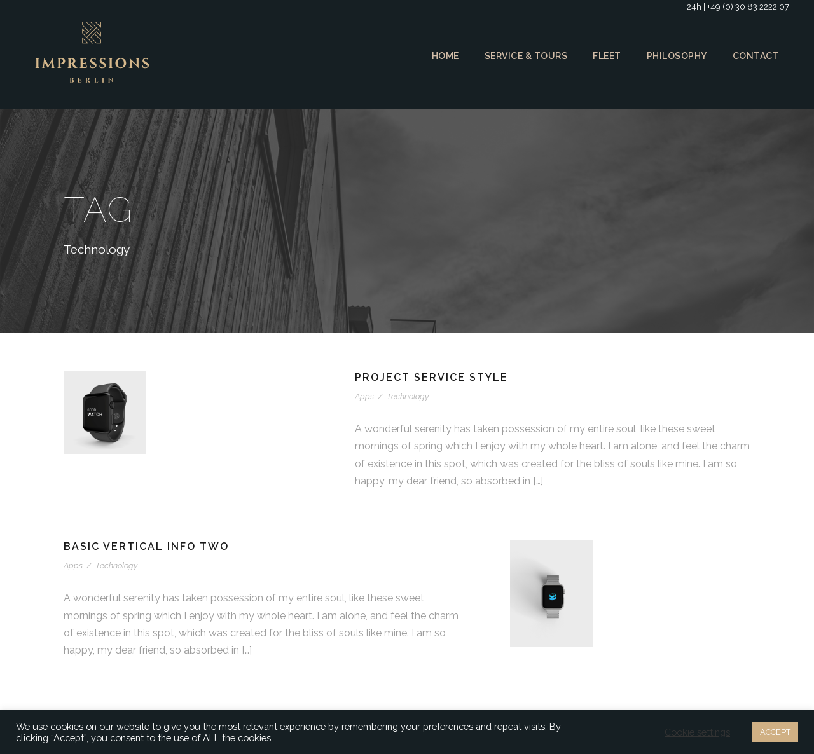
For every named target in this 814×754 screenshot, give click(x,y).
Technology (406, 396)
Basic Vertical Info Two (147, 546)
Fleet (606, 56)
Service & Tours (523, 56)
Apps (364, 396)
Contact (756, 56)
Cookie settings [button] (695, 732)
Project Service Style (434, 377)
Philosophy (677, 56)
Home (441, 56)
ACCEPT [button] (773, 732)
